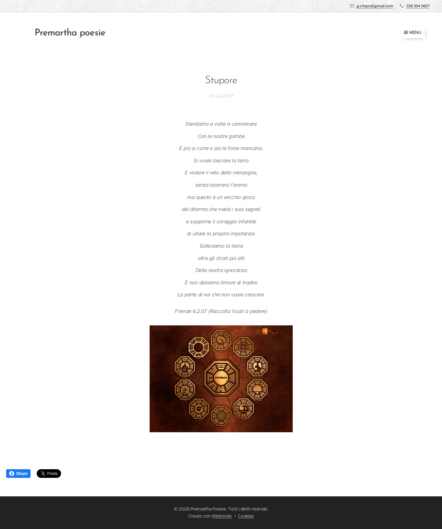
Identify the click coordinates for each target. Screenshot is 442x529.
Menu (412, 32)
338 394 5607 (418, 6)
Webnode (222, 516)
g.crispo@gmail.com (375, 6)
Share (18, 473)
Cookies (246, 516)
